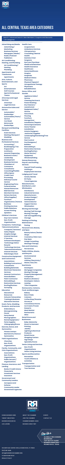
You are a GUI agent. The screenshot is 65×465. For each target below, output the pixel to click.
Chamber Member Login (30, 421)
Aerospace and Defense (10, 384)
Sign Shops (28, 340)
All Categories (9, 40)
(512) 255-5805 (6, 450)
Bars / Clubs (29, 295)
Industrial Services (31, 193)
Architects (8, 151)
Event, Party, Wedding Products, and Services (11, 305)
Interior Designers (31, 131)
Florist (6, 313)
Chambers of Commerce (9, 165)
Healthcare (28, 69)
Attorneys (8, 103)
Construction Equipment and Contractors (11, 257)
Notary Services (10, 195)
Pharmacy (28, 80)
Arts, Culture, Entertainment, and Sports (9, 82)
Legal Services (9, 105)
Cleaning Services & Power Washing (32, 101)
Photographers (10, 318)
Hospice (27, 73)
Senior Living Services (32, 351)
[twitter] (3, 443)
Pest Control (29, 140)
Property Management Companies (33, 275)
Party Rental (9, 315)
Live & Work (6, 424)
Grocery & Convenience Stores (32, 302)
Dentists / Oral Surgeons (30, 59)
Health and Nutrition (32, 64)
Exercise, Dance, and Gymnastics (10, 328)
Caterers (27, 297)
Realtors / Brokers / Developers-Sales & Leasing (32, 281)
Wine (26, 315)
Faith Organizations (10, 339)
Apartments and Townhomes (8, 73)
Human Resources (11, 188)
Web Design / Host (11, 254)
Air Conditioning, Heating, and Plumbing (11, 61)
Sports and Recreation (31, 354)
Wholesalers (29, 206)
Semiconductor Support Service (30, 203)
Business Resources (9, 421)
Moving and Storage (30, 209)
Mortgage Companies (33, 270)
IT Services (8, 238)
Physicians (28, 86)
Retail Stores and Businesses (29, 318)
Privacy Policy (7, 458)
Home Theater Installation (30, 128)
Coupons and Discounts (43, 37)
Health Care (26, 44)
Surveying (8, 288)
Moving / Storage (31, 213)
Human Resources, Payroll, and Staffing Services (30, 162)
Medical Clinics (30, 78)
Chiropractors (30, 51)
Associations (9, 261)
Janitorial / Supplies (32, 133)
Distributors (29, 191)
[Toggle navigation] (61, 4)
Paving (27, 225)
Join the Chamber (29, 418)
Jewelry (27, 329)
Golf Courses (9, 91)
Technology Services (12, 247)
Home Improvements (32, 125)
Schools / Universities (12, 297)
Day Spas (28, 239)
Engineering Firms (11, 184)
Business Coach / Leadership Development (10, 157)
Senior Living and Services (32, 344)
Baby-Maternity (30, 322)
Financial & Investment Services (12, 372)
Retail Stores (29, 335)
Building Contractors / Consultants (13, 264)
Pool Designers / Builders (30, 143)
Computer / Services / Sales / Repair (12, 231)
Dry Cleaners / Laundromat (29, 106)
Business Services (11, 51)
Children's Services (9, 215)
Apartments (9, 77)
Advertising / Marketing (9, 48)
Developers (28, 268)
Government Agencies (13, 390)
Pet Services (29, 249)
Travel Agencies (30, 181)
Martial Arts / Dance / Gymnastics (12, 335)
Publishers (8, 58)
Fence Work (28, 114)
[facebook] (6, 443)
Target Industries (8, 418)
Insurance (8, 376)
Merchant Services (11, 193)
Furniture (28, 118)
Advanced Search (16, 37)
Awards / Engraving (12, 153)
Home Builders (9, 277)
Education (6, 290)
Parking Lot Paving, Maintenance (29, 221)
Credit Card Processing (8, 176)
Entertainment (10, 89)
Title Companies (30, 285)
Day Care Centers (11, 218)
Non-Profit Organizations (10, 221)
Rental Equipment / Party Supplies (11, 321)
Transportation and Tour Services (32, 367)
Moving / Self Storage (32, 211)
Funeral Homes (10, 186)
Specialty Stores (30, 342)
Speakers (7, 213)
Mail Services (9, 191)
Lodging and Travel (29, 174)
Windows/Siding (30, 158)
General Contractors (12, 274)
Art (5, 86)
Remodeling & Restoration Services (12, 282)
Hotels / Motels (30, 177)
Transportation (28, 363)
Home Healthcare (31, 71)
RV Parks (27, 179)
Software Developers (12, 241)
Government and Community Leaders (10, 379)
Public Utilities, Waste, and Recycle (31, 252)
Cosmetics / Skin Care (32, 237)
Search (5, 37)
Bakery (27, 293)
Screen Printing (10, 210)
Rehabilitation (30, 89)
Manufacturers (30, 195)
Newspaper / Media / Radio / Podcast (12, 54)
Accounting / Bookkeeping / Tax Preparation (11, 146)
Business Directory (29, 424)
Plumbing (8, 70)
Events (45, 415)
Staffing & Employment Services (32, 170)
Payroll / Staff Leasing (32, 167)
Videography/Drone (12, 324)
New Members (29, 37)
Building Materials (11, 268)
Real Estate (26, 265)
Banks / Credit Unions (12, 369)
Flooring (27, 116)
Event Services (9, 133)
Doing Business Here (9, 415)
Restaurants (29, 312)
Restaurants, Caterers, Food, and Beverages (31, 289)
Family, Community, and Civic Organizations (11, 349)
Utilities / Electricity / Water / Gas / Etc (32, 261)
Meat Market (29, 310)
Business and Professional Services (10, 141)
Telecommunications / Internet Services (13, 250)
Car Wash (8, 121)
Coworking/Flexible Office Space (11, 172)
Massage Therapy (31, 243)
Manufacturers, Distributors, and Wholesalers (28, 186)
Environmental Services (30, 257)
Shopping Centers (31, 337)
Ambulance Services (32, 49)
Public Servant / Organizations (10, 360)
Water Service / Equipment (30, 154)
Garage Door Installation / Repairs (32, 121)
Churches (8, 341)
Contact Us (47, 418)
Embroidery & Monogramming (10, 310)
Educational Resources (9, 294)
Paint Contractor (11, 279)
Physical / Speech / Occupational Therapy (33, 83)
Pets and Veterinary (30, 246)
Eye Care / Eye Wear (31, 62)
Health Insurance (31, 67)
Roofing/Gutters (10, 285)
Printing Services (10, 206)
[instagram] (10, 443)
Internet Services (10, 236)
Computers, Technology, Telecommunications (11, 226)
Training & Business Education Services (12, 300)
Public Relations (10, 208)
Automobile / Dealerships (9, 113)
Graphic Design (10, 234)
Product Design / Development (30, 198)
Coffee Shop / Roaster (32, 299)
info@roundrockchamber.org (12, 453)
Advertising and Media (11, 44)
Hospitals (28, 75)
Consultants (9, 169)
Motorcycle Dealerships (8, 124)
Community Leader (11, 387)
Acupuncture (29, 47)
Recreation (28, 356)
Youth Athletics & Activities (31, 360)
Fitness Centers (10, 332)
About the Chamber (29, 415)
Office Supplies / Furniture (10, 198)
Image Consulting (31, 241)
